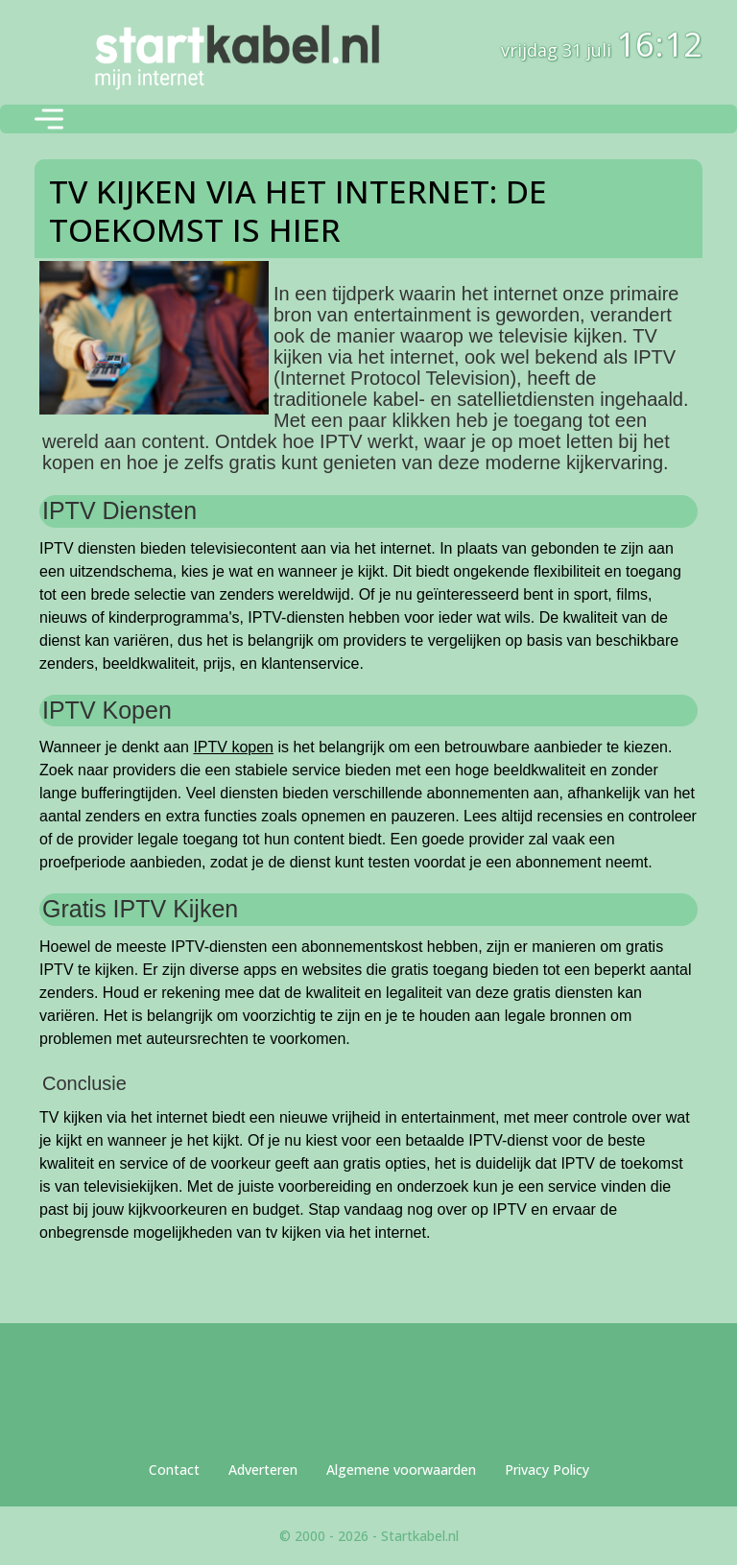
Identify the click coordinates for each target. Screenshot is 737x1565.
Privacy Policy (547, 1469)
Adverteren (262, 1469)
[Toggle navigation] (49, 119)
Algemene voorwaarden (401, 1469)
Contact (174, 1469)
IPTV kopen (233, 747)
